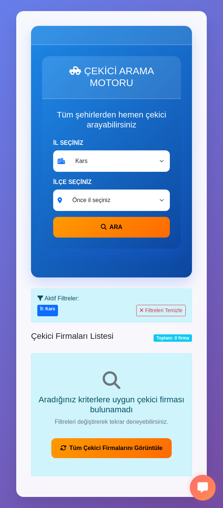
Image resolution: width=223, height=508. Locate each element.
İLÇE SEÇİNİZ (72, 182)
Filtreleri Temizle (161, 310)
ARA (112, 227)
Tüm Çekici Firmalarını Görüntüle (112, 448)
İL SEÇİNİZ (68, 143)
